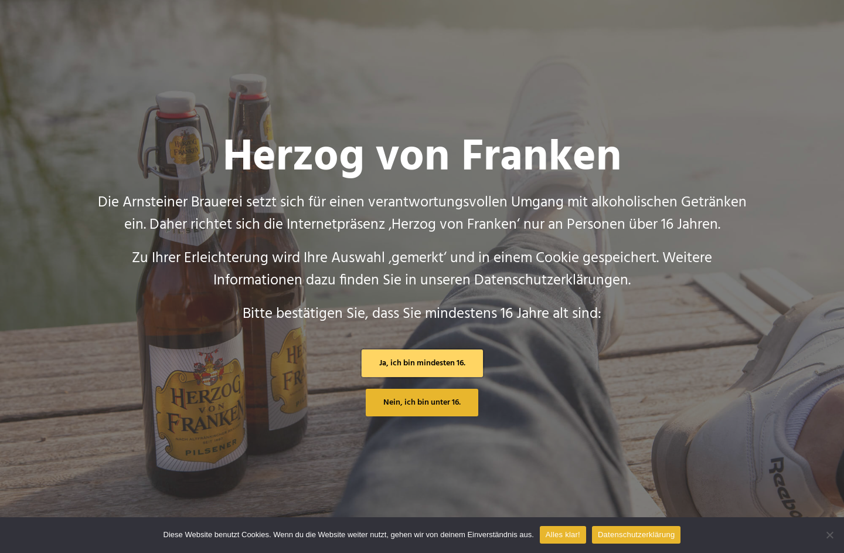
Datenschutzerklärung (636, 534)
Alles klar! (563, 534)
